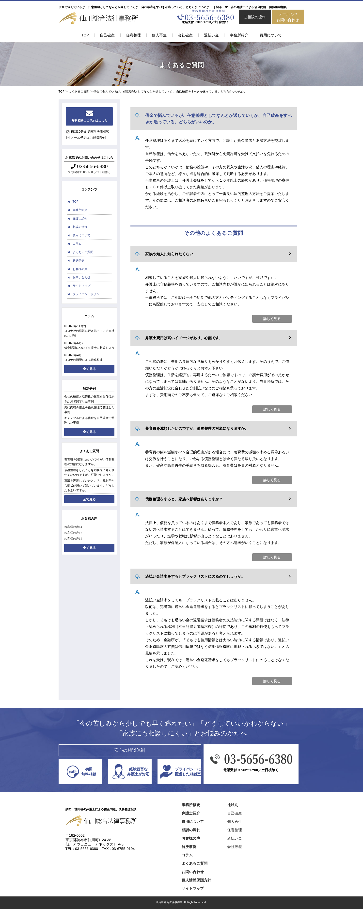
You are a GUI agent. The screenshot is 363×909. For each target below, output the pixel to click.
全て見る (89, 369)
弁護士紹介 (80, 218)
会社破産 (185, 35)
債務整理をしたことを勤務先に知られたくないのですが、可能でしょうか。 (89, 472)
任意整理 (133, 35)
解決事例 (78, 260)
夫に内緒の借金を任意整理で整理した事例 (89, 410)
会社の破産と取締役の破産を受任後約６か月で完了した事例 (89, 399)
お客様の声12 (73, 539)
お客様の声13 (73, 533)
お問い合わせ (81, 277)
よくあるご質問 (83, 252)
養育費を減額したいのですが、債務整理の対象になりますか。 (89, 462)
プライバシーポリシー (87, 294)
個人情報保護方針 (196, 880)
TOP (85, 35)
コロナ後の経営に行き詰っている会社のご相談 (89, 333)
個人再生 (159, 35)
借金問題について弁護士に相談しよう (89, 348)
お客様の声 (80, 269)
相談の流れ (80, 227)
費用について (271, 35)
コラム (77, 243)
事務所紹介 (239, 35)
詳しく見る (272, 319)
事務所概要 (191, 805)
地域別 (232, 805)
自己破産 (107, 35)
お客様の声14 (73, 527)
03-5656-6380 (89, 166)
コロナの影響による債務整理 (83, 360)
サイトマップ (81, 285)
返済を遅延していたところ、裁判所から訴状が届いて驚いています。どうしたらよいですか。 (89, 485)
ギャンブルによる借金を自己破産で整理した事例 (89, 420)
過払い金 (211, 35)
